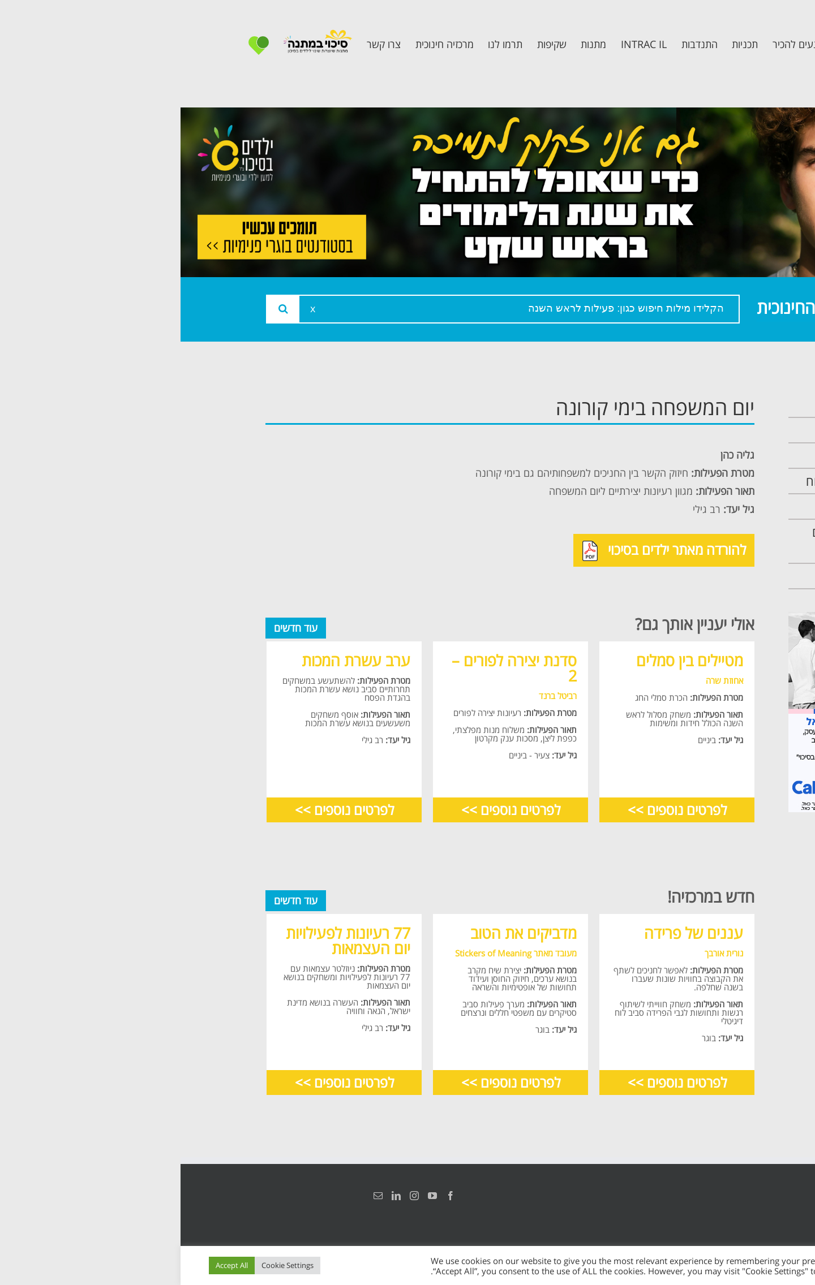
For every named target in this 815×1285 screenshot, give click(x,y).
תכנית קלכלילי (688, 506)
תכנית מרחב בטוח (677, 481)
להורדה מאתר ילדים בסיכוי (483, 551)
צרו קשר (702, 576)
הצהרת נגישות (717, 1195)
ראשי (710, 404)
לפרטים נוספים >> (496, 809)
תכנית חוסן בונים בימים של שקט (681, 541)
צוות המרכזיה (689, 455)
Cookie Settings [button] (107, 1265)
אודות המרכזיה (686, 430)
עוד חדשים (115, 628)
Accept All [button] (51, 1265)
